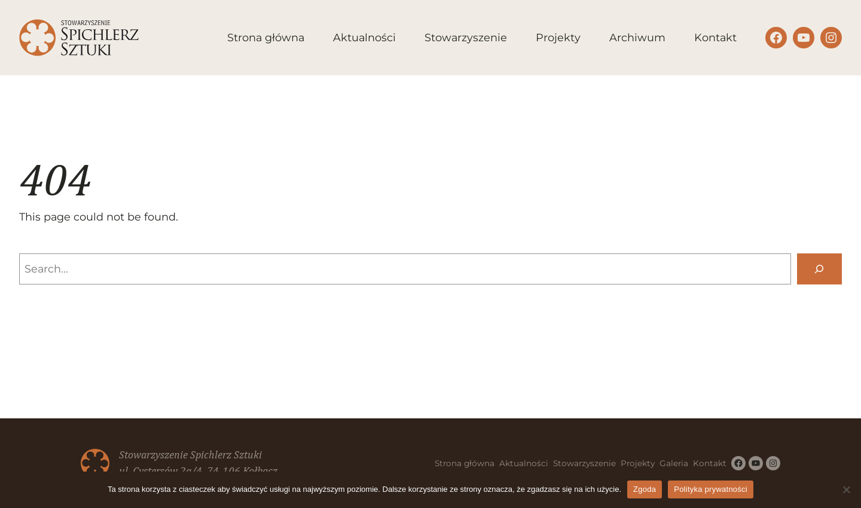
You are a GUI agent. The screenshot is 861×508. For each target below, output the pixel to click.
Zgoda (644, 489)
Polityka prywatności (710, 489)
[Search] (819, 268)
